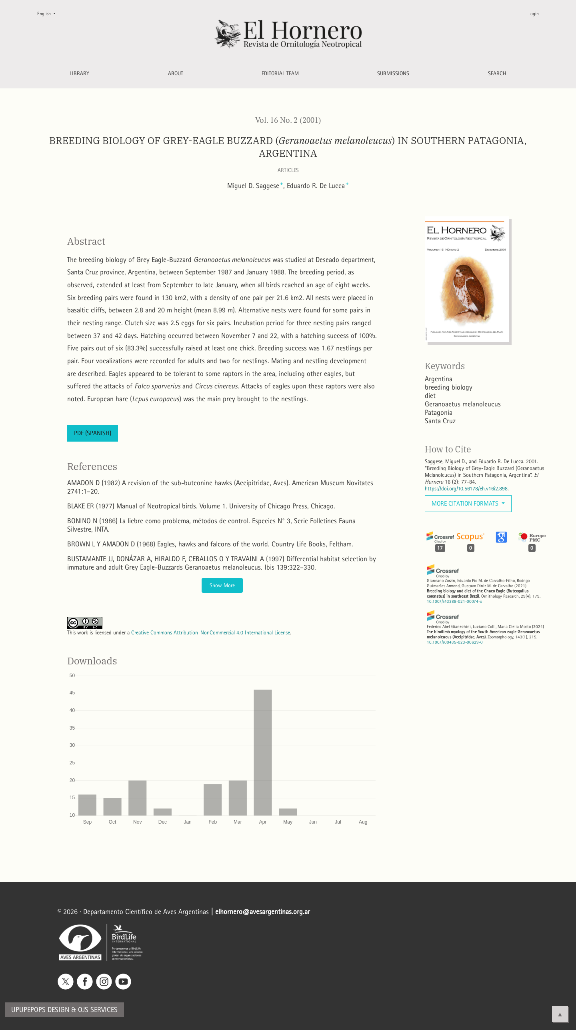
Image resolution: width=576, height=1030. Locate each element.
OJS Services (98, 1010)
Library (79, 73)
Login (533, 13)
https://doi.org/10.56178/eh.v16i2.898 (466, 488)
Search (497, 73)
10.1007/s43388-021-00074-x (454, 601)
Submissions (393, 73)
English (49, 13)
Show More (222, 585)
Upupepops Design (40, 1010)
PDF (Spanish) (92, 433)
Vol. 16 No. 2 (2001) (288, 120)
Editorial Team (280, 73)
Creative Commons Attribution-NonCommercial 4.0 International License (210, 632)
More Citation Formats (466, 503)
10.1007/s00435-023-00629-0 (455, 642)
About (175, 73)
